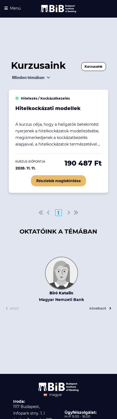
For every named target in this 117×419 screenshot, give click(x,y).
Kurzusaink (93, 66)
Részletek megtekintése (58, 180)
